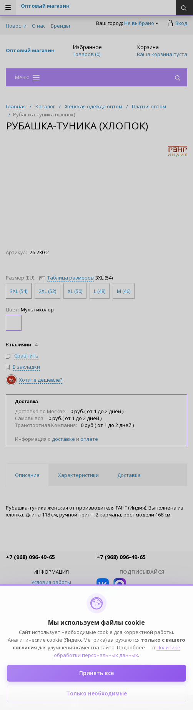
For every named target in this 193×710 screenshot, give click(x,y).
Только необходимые (96, 693)
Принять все (96, 673)
